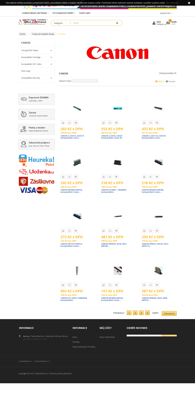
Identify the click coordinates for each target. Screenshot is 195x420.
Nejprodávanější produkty (83, 347)
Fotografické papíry (29, 50)
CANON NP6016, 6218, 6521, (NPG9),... (115, 245)
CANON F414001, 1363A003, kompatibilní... (115, 191)
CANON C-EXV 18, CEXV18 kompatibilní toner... (154, 137)
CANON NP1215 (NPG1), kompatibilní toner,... (72, 245)
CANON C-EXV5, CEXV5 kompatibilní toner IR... (112, 137)
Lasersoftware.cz (42, 398)
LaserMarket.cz (25, 398)
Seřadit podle (65, 81)
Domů (22, 34)
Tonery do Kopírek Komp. (32, 84)
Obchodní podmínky (81, 362)
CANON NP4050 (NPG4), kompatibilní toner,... (112, 299)
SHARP (27, 119)
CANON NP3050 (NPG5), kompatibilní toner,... (72, 191)
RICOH (27, 112)
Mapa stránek (78, 381)
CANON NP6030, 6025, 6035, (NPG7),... (156, 299)
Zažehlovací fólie (28, 133)
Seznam (170, 81)
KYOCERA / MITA (31, 98)
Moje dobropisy (107, 342)
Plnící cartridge (27, 160)
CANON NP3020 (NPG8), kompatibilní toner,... (153, 191)
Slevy (74, 338)
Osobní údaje (105, 352)
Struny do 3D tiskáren (31, 146)
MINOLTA (28, 105)
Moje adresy (105, 347)
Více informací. (172, 3)
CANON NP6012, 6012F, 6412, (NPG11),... (156, 245)
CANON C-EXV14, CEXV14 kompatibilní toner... (72, 137)
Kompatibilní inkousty (30, 78)
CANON (27, 91)
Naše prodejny (78, 352)
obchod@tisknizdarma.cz (41, 349)
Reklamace (77, 367)
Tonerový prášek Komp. (31, 139)
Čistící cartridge (28, 153)
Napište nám (78, 357)
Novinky (75, 342)
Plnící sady (25, 71)
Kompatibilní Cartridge (30, 57)
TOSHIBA (28, 126)
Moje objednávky (107, 338)
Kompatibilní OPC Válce (31, 64)
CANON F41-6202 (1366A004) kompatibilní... (75, 299)
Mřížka (159, 81)
